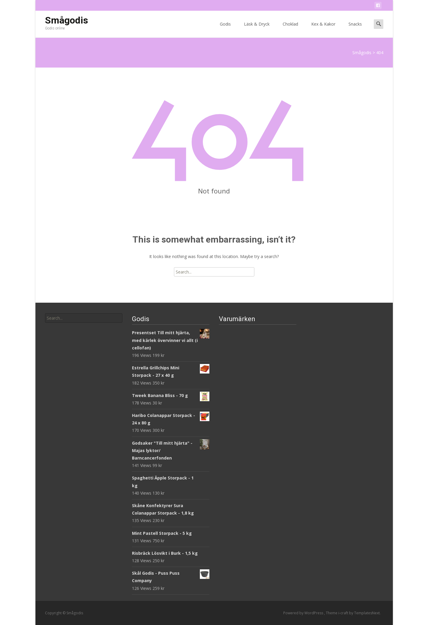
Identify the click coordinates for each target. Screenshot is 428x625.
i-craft (343, 612)
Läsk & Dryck (257, 29)
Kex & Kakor (323, 29)
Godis (225, 29)
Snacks (355, 29)
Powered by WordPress (303, 612)
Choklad (290, 29)
